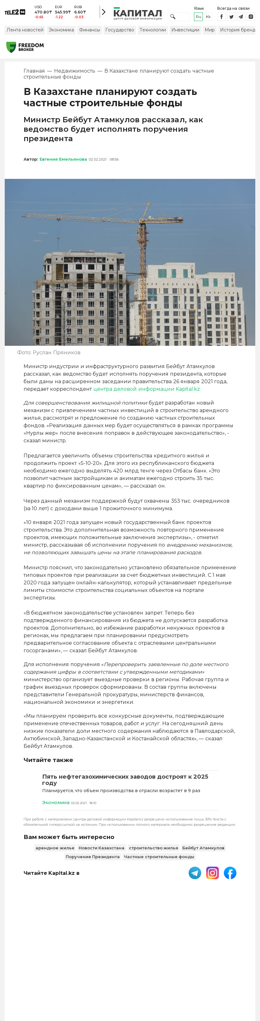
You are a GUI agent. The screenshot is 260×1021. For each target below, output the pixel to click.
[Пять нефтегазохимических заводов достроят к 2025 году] (130, 782)
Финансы (89, 32)
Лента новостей (25, 32)
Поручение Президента (93, 859)
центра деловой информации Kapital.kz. (147, 392)
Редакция (230, 963)
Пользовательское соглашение (73, 966)
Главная (34, 74)
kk (208, 18)
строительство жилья (154, 850)
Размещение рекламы (176, 966)
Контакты (142, 963)
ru (198, 18)
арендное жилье (55, 850)
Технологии (153, 32)
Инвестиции (185, 32)
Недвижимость (74, 74)
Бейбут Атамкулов (203, 850)
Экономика (61, 32)
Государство (119, 32)
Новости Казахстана (102, 850)
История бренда (239, 32)
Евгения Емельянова (63, 161)
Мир (210, 32)
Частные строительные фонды (159, 859)
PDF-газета (25, 966)
